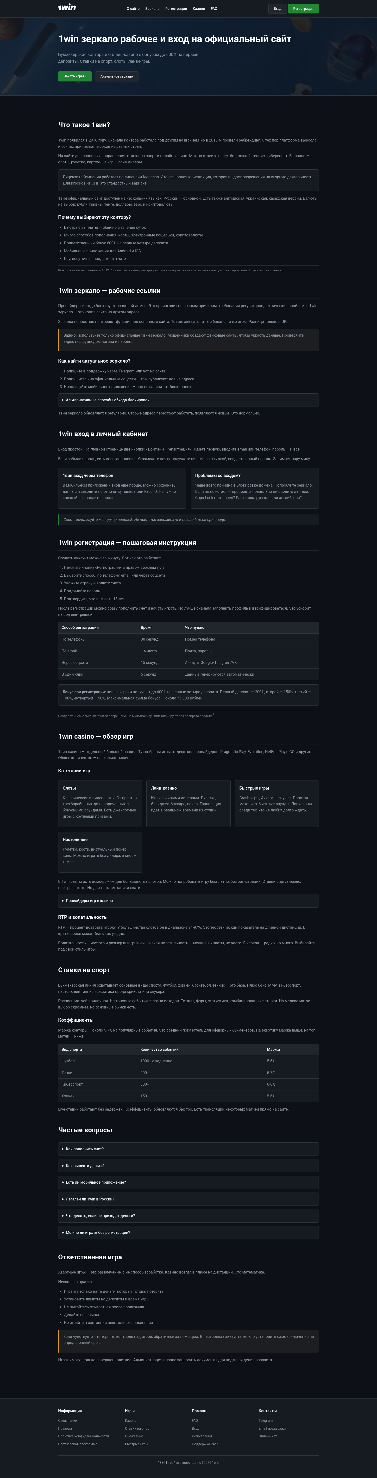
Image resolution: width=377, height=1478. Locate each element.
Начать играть (74, 76)
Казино (199, 8)
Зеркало (152, 8)
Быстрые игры (136, 1444)
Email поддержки (272, 1428)
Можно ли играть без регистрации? (98, 1232)
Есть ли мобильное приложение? (96, 1182)
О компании (67, 1420)
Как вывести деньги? (85, 1165)
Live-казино (134, 1436)
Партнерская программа (77, 1444)
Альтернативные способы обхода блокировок (108, 400)
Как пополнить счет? (85, 1149)
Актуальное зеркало (117, 76)
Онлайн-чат (268, 1436)
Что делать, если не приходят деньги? (100, 1215)
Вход (278, 9)
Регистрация (176, 8)
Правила (65, 1428)
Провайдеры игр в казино (89, 900)
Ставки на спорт (138, 1428)
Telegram (266, 1420)
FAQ (214, 8)
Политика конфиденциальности (83, 1436)
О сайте (133, 8)
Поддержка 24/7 (205, 1444)
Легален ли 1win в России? (90, 1199)
